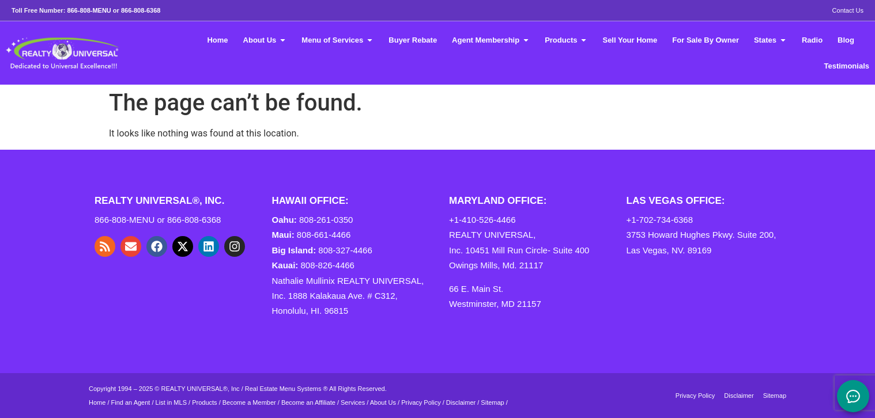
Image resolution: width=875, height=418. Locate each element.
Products (204, 402)
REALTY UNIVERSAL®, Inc (200, 388)
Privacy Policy (420, 402)
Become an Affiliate (309, 402)
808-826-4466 (327, 265)
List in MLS (171, 402)
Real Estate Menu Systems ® (286, 388)
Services (353, 402)
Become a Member (249, 402)
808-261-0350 (326, 220)
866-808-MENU (89, 10)
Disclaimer (461, 402)
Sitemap (492, 402)
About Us (383, 402)
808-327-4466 (345, 250)
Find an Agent (130, 402)
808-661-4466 (323, 235)
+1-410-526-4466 (482, 220)
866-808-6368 (141, 10)
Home (97, 402)
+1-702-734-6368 (660, 220)
